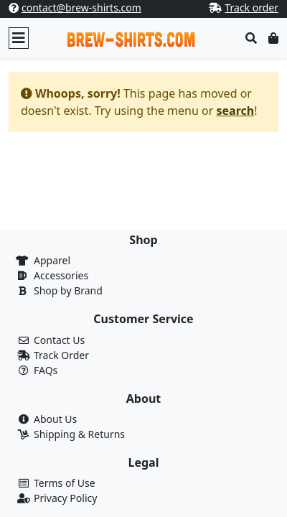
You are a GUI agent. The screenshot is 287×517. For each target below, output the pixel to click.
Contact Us (59, 340)
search (235, 110)
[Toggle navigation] (19, 38)
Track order (251, 7)
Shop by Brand (68, 290)
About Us (55, 419)
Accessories (61, 275)
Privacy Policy (65, 498)
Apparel (52, 260)
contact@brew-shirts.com (81, 7)
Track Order (61, 355)
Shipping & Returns (79, 434)
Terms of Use (64, 483)
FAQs (45, 370)
